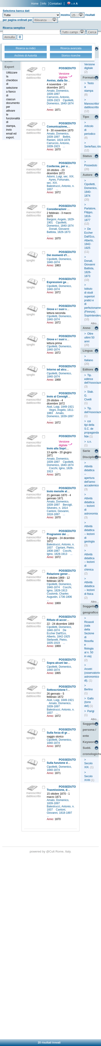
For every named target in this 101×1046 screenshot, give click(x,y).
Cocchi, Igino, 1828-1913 (59, 552)
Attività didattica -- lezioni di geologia (89, 534)
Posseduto (90, 165)
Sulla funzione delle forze (63, 762)
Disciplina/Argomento (91, 457)
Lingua (88, 350)
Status (87, 156)
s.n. (89, 441)
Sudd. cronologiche (91, 751)
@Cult (50, 851)
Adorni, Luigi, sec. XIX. (60, 176)
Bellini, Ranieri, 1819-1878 (59, 138)
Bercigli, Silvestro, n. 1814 (59, 506)
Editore (88, 369)
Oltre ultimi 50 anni (89, 337)
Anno (86, 328)
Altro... (95, 323)
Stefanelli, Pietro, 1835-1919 (57, 641)
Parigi (90, 711)
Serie (86, 451)
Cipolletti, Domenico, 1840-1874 (60, 102)
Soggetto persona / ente (89, 729)
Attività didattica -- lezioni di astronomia (91, 506)
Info (44, 3)
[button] (77, 15)
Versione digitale (65, 75)
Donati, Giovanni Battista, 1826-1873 (59, 230)
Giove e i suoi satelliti (61, 309)
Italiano (88, 360)
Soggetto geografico (90, 609)
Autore (87, 174)
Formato (89, 77)
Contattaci (55, 3)
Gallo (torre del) (89, 702)
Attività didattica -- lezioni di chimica (89, 562)
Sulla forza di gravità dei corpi (66, 732)
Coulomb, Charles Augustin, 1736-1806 (60, 595)
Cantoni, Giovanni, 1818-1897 (58, 513)
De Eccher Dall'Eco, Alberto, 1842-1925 (59, 633)
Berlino (88, 689)
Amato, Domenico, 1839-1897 (58, 92)
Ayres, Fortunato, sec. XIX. (58, 181)
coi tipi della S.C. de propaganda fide (91, 429)
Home (34, 3)
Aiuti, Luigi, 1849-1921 (60, 406)
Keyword (89, 742)
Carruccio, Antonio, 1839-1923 (58, 99)
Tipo (86, 116)
